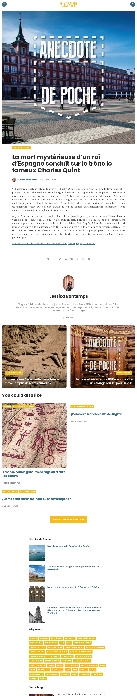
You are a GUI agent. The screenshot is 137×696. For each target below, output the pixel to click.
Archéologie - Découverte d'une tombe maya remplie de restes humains (32, 381)
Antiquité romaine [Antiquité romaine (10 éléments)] (86, 638)
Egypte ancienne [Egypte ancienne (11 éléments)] (83, 656)
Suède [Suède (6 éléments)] (74, 674)
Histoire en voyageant (23, 407)
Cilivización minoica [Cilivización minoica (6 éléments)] (57, 652)
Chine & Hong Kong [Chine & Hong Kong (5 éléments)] (95, 647)
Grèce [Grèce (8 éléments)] (60, 665)
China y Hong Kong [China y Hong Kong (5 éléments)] (74, 647)
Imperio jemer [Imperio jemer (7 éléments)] (71, 665)
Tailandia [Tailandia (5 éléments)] (84, 674)
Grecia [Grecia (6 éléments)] (51, 665)
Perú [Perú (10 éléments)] (75, 670)
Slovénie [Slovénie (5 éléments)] (65, 674)
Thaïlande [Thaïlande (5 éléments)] (97, 674)
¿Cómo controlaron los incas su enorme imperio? (36, 499)
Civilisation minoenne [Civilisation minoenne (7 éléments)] (81, 652)
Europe (7, 407)
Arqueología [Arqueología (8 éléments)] (51, 643)
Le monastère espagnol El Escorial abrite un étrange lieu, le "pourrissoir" (104, 381)
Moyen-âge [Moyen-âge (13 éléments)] (43, 670)
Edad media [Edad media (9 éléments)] (67, 656)
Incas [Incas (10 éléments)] (102, 665)
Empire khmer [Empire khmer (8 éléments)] (36, 661)
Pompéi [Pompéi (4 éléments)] (83, 670)
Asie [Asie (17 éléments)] (69, 643)
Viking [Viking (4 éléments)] (43, 679)
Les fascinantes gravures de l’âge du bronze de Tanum (34, 474)
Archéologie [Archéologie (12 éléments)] (36, 643)
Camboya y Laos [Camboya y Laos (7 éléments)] (37, 647)
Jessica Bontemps (28, 179)
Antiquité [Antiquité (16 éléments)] (70, 638)
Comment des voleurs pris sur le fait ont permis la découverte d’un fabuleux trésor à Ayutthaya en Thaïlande (74, 610)
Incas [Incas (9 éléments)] (32, 670)
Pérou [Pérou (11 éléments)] (93, 670)
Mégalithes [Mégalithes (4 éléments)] (57, 670)
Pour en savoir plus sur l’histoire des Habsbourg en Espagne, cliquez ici (53, 243)
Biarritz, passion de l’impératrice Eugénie (69, 546)
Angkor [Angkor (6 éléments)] (33, 638)
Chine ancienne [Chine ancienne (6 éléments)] (37, 652)
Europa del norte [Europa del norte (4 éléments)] (82, 661)
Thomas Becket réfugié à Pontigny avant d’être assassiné (73, 568)
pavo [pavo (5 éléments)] (67, 670)
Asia (73, 407)
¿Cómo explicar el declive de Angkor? (96, 414)
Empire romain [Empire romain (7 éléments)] (52, 661)
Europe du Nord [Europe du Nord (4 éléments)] (37, 665)
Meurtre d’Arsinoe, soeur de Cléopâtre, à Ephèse (73, 587)
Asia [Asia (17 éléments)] (62, 643)
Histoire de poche (21, 148)
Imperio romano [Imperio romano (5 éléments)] (89, 665)
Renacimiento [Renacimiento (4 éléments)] (36, 674)
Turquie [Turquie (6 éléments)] (33, 679)
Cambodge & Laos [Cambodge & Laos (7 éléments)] (82, 643)
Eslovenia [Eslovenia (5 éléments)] (66, 661)
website (67, 317)
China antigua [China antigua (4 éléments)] (55, 647)
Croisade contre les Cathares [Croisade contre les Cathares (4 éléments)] (44, 656)
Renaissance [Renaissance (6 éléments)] (52, 674)
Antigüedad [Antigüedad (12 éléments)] (56, 638)
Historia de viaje (85, 407)
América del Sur (10, 491)
